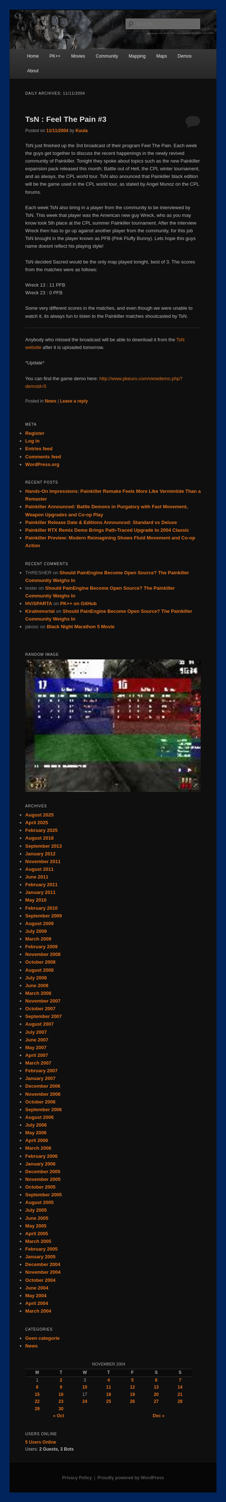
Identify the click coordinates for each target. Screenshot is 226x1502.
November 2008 (43, 954)
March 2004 (38, 1311)
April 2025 (36, 822)
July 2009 (36, 931)
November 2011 (43, 861)
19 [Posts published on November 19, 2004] (132, 1394)
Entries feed (38, 448)
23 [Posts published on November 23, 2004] (61, 1401)
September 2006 (43, 1109)
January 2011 (40, 892)
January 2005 (40, 1256)
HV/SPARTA (38, 603)
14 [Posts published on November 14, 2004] (180, 1387)
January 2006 (40, 1164)
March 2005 (38, 1241)
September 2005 (43, 1194)
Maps (161, 56)
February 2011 (41, 884)
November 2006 (43, 1094)
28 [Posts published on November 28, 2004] (180, 1401)
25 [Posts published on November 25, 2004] (108, 1401)
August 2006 (39, 1117)
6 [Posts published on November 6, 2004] (156, 1380)
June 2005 (36, 1218)
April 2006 (36, 1140)
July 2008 (36, 978)
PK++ (55, 56)
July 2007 (36, 1032)
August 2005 (39, 1202)
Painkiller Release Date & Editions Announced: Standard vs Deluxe (101, 522)
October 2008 (40, 962)
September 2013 (43, 846)
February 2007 (41, 1070)
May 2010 (36, 900)
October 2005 (40, 1187)
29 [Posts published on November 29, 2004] (37, 1408)
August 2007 (39, 1024)
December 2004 (42, 1264)
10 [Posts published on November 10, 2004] (84, 1387)
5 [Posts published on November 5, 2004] (132, 1380)
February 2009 (41, 946)
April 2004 (36, 1303)
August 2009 (39, 923)
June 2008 (36, 985)
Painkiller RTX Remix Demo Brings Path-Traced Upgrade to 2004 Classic (107, 530)
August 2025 (39, 815)
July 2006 (36, 1125)
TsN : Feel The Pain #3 (65, 119)
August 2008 (39, 970)
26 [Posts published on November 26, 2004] (132, 1401)
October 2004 (40, 1280)
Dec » (158, 1415)
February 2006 (41, 1156)
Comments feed (43, 456)
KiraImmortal (40, 611)
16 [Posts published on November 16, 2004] (61, 1394)
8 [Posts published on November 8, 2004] (37, 1387)
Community (107, 56)
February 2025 (41, 830)
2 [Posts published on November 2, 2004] (61, 1380)
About (33, 70)
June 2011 (36, 877)
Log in (32, 441)
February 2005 (41, 1249)
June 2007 (36, 1040)
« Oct (58, 1415)
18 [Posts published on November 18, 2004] (108, 1394)
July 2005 (36, 1210)
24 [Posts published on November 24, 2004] (84, 1401)
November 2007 (43, 1001)
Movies (78, 56)
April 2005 (36, 1233)
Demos (185, 56)
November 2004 (43, 1272)
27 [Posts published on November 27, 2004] (156, 1401)
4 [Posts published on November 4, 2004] (108, 1380)
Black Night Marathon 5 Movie (80, 626)
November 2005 (43, 1179)
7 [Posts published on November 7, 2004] (180, 1380)
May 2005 (36, 1226)
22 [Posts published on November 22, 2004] (37, 1401)
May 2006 (36, 1132)
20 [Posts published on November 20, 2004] (156, 1394)
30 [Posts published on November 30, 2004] (61, 1408)
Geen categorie (42, 1338)
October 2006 (40, 1102)
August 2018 (39, 838)
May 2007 (36, 1047)
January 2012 (40, 854)
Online (40, 1442)
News (50, 401)
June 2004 (36, 1288)
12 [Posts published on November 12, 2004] (132, 1387)
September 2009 (43, 916)
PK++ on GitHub (78, 603)
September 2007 (43, 1016)
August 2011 (39, 869)
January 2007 (40, 1078)
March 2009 (38, 939)
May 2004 (36, 1295)
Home (33, 56)
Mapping (137, 56)
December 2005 (42, 1171)
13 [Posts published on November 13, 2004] (156, 1387)
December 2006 (42, 1086)
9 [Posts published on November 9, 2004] (61, 1387)
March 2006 (38, 1148)
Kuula (82, 130)
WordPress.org (42, 464)
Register (34, 433)
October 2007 (40, 1008)
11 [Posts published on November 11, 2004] (108, 1387)
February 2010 (41, 908)
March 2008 (38, 993)
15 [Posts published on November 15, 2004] (37, 1394)
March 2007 (38, 1063)
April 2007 (36, 1055)
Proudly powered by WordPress (131, 1477)
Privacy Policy (77, 1477)
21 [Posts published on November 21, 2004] (180, 1394)
